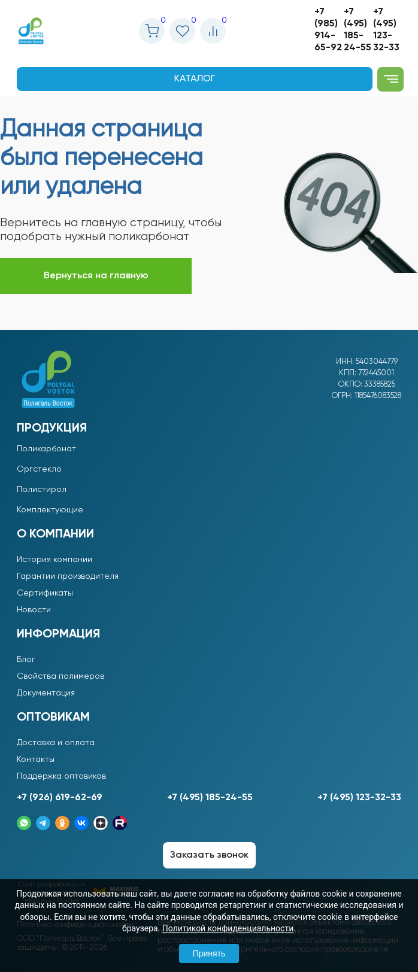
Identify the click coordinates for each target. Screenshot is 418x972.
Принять (209, 953)
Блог (26, 659)
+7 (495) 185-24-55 (357, 30)
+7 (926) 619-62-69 (59, 798)
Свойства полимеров (60, 676)
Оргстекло (39, 469)
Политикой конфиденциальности (227, 928)
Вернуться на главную (96, 276)
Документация (46, 693)
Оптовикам (53, 718)
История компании (54, 559)
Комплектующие (50, 510)
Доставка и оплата (56, 743)
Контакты (35, 759)
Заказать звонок (209, 855)
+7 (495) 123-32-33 (386, 30)
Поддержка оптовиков (61, 776)
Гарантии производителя (68, 576)
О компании (55, 534)
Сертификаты (45, 593)
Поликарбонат (46, 449)
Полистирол (41, 489)
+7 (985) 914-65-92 (328, 30)
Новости (34, 610)
